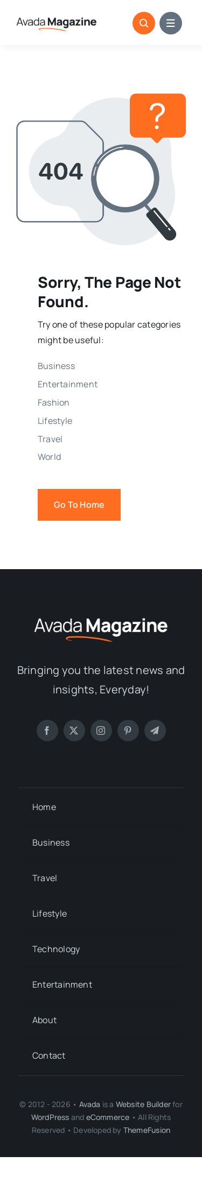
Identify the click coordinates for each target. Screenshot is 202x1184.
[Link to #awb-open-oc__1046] (144, 23)
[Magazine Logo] (101, 616)
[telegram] (155, 730)
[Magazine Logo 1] (56, 18)
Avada (90, 1104)
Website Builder (143, 1104)
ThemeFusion (146, 1130)
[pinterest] (128, 730)
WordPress (50, 1117)
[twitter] (74, 730)
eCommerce (108, 1117)
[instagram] (101, 730)
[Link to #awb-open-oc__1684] (170, 23)
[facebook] (47, 730)
